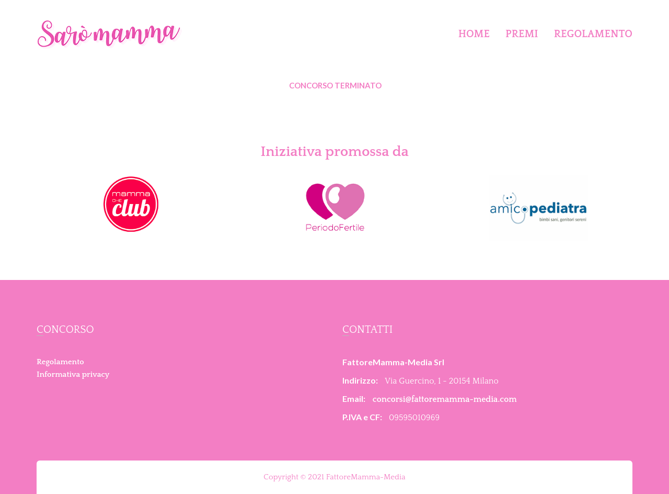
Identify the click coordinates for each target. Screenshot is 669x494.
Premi (521, 34)
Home (474, 34)
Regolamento (593, 34)
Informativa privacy (73, 374)
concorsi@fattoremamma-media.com (445, 399)
